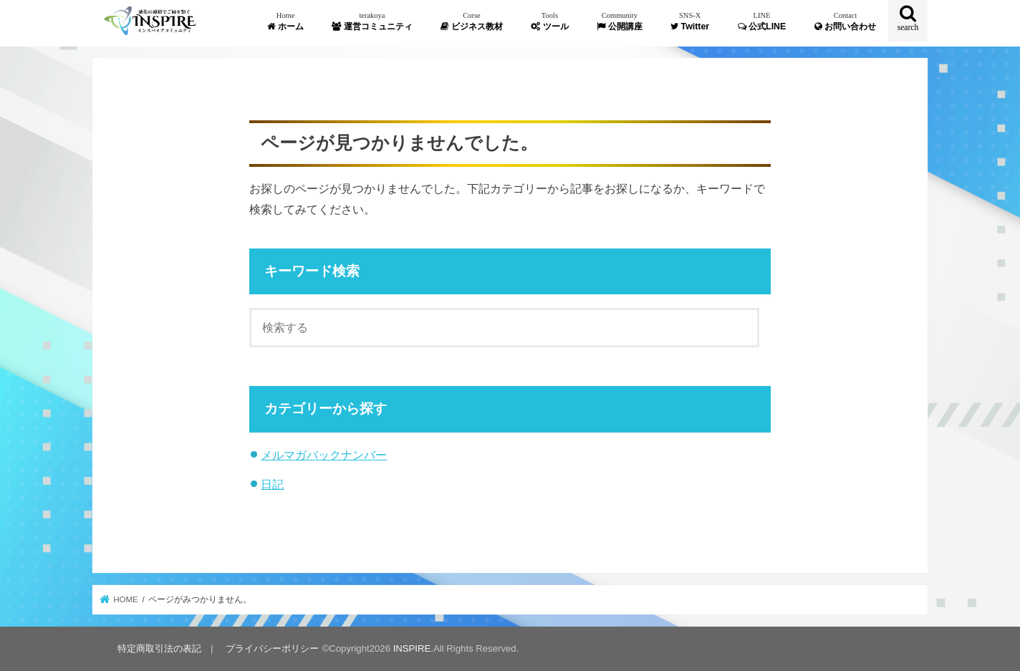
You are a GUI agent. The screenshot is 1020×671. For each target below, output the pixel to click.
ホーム (285, 21)
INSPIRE (412, 648)
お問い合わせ (845, 21)
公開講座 (619, 21)
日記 (272, 484)
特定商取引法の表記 (159, 648)
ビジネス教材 (471, 21)
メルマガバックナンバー (324, 454)
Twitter (689, 21)
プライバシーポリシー (272, 648)
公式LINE (762, 21)
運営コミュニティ (372, 21)
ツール (549, 21)
